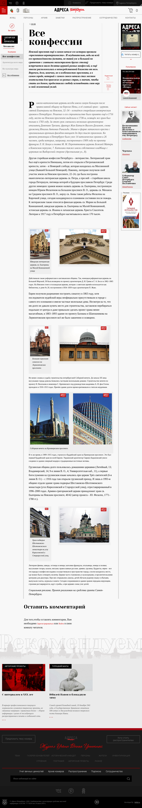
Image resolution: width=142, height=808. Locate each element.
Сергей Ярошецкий (130, 98)
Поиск (3, 3)
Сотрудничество (108, 18)
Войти (61, 624)
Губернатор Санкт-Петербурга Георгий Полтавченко (129, 179)
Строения (41, 761)
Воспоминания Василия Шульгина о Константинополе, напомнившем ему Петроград (131, 130)
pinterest (17, 3)
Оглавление (4, 10)
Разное (98, 761)
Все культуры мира (10, 69)
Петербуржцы (127, 187)
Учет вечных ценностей (31, 771)
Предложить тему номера (18, 738)
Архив (44, 18)
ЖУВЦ (12, 18)
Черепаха (127, 151)
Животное (126, 154)
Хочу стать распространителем (124, 738)
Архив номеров (56, 771)
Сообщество (126, 139)
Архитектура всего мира (12, 62)
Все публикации (13, 75)
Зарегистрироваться (45, 624)
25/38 (33, 24)
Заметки (60, 18)
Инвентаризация (121, 755)
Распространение (82, 18)
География (58, 761)
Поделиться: (108, 76)
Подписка (96, 771)
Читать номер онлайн (130, 54)
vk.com (10, 3)
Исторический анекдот (63, 755)
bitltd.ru (137, 802)
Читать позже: (108, 87)
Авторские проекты (9, 40)
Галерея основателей (38, 755)
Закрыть (128, 778)
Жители (103, 755)
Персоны (28, 18)
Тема (17, 755)
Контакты (130, 18)
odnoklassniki (24, 3)
